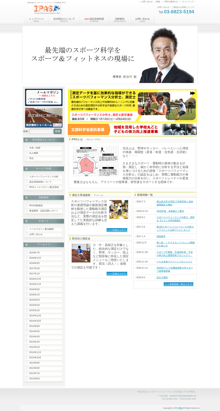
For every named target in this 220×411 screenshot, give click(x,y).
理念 (31, 158)
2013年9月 (34, 363)
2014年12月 (35, 315)
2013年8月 (34, 368)
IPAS (180, 408)
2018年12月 (35, 258)
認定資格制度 (94, 19)
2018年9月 (34, 263)
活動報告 (120, 19)
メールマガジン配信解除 (41, 229)
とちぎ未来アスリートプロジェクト (174, 261)
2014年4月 (34, 336)
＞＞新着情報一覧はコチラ (178, 284)
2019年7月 (34, 252)
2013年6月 (34, 378)
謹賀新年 (161, 236)
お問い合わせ (142, 19)
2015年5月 (34, 300)
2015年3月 (34, 305)
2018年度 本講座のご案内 (170, 211)
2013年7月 (34, 373)
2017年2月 (34, 268)
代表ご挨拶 (34, 147)
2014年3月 (34, 342)
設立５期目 (162, 277)
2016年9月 (34, 289)
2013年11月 (35, 352)
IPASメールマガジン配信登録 (44, 187)
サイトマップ (188, 2)
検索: (25, 131)
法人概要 (33, 153)
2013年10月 (35, 357)
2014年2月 (34, 347)
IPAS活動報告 (36, 205)
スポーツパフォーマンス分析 (43, 176)
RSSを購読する (171, 2)
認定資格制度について (40, 182)
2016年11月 (35, 284)
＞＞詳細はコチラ (117, 230)
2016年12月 (35, 279)
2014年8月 (34, 326)
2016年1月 (34, 294)
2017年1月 (34, 273)
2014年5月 (34, 331)
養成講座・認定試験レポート (43, 210)
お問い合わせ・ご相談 (150, 2)
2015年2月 (34, 310)
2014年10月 (35, 321)
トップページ (36, 19)
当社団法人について (64, 19)
